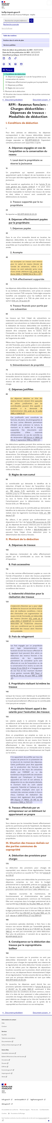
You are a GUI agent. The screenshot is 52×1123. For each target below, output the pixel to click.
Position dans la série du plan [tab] (13, 40)
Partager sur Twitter (10, 64)
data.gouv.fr (6, 1104)
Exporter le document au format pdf (4, 58)
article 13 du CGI (18, 668)
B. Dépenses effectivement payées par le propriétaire (27, 82)
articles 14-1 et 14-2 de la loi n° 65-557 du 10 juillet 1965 (28, 885)
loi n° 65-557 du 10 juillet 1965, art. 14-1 (31, 904)
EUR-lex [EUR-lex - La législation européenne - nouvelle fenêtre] (4, 1067)
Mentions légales (25, 1110)
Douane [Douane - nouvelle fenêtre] (4, 1063)
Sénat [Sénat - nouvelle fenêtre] (3, 1077)
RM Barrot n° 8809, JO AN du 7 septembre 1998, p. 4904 (26, 438)
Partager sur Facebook (4, 64)
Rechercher (31, 21)
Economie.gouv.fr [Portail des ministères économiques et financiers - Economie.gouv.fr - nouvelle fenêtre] (7, 1070)
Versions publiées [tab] (9, 45)
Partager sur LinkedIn (15, 64)
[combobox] (16, 21)
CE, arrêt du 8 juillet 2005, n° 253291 (26, 619)
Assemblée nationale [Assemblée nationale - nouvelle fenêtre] (8, 1053)
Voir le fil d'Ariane (7, 28)
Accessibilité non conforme (10, 1110)
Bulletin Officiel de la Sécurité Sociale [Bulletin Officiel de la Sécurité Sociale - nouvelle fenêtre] (13, 1057)
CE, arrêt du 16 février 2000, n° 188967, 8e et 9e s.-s (26, 272)
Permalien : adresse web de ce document (15, 58)
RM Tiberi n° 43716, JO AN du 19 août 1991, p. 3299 (26, 674)
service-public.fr (20, 1099)
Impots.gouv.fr (6, 1073)
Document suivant (40, 99)
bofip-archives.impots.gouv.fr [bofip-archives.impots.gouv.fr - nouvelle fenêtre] (10, 1045)
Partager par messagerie (21, 64)
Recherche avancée (11, 24)
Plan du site (34, 1110)
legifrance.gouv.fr (37, 1099)
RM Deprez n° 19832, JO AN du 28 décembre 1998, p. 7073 (26, 800)
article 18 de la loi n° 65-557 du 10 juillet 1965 (28, 987)
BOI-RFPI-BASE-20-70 (14, 936)
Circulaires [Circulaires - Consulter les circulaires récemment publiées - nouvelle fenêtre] (5, 1060)
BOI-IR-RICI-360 (40, 529)
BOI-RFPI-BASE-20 (32, 140)
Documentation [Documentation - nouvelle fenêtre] (6, 1041)
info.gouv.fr (6, 1099)
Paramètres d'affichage (17, 1113)
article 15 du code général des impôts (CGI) (28, 185)
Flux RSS (4, 1035)
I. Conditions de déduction (15, 74)
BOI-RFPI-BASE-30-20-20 (27, 214)
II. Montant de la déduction (14, 91)
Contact (4, 1026)
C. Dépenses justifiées (14, 85)
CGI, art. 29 (40, 328)
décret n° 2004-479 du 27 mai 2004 (24, 915)
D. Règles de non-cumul (15, 88)
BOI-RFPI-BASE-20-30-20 (15, 980)
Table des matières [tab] (10, 36)
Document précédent (14, 99)
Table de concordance (8, 1038)
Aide (3, 1023)
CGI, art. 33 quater (19, 301)
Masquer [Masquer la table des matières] (9, 70)
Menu (49, 3)
